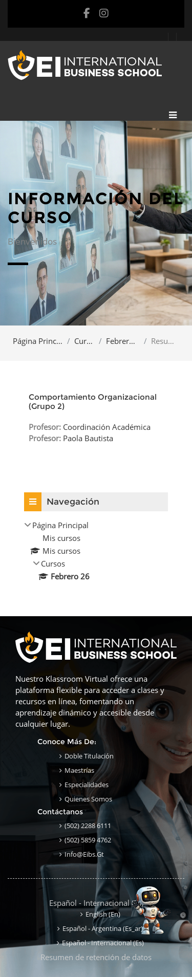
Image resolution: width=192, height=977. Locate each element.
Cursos (84, 341)
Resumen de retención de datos (96, 957)
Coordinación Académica (107, 427)
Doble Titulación (89, 756)
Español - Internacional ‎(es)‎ (96, 903)
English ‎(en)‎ (103, 914)
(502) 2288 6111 (88, 825)
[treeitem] (96, 550)
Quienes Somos (88, 799)
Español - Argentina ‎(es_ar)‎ (102, 928)
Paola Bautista (88, 438)
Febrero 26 (123, 341)
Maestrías (79, 770)
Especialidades (87, 784)
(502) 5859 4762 (88, 839)
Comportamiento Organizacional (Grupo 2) (93, 401)
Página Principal (38, 341)
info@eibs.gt (84, 854)
